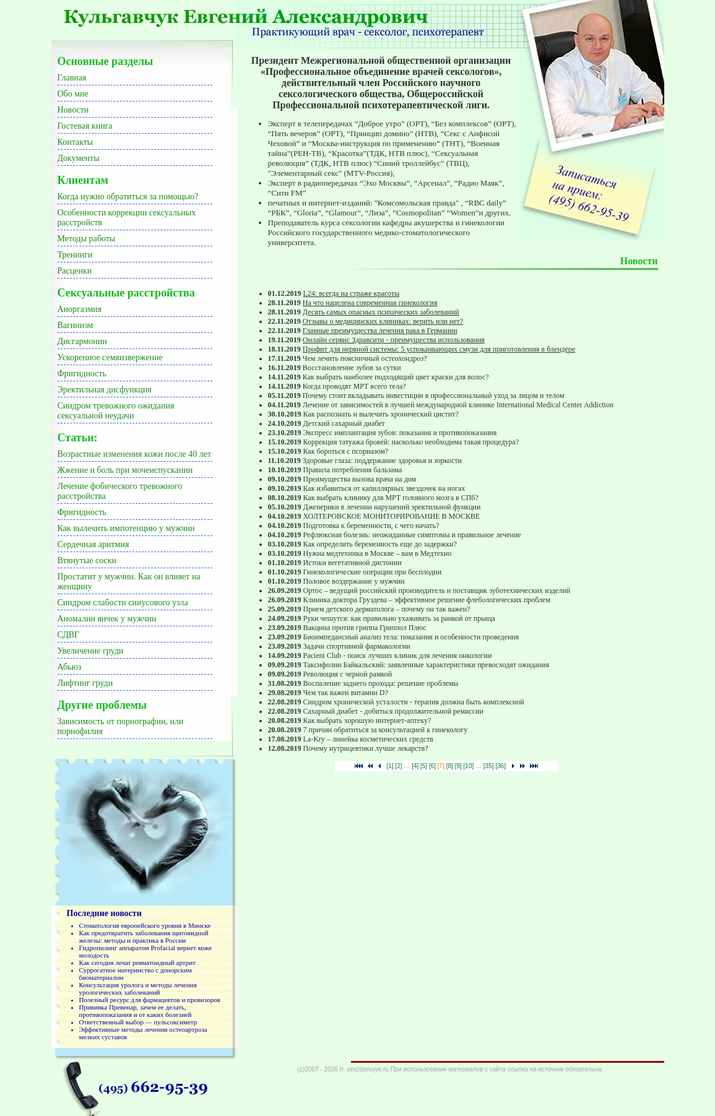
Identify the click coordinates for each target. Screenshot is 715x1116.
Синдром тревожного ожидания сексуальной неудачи (116, 410)
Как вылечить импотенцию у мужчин (126, 528)
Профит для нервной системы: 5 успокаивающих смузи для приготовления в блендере (439, 349)
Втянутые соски (87, 560)
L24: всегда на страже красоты (351, 293)
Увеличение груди (91, 650)
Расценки (75, 270)
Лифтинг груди (85, 683)
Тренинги (75, 254)
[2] (398, 766)
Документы (79, 158)
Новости (73, 110)
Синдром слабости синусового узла (123, 602)
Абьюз (70, 667)
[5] (423, 766)
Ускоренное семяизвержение (110, 357)
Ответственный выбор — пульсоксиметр (138, 1022)
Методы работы (87, 238)
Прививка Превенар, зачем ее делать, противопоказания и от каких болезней (135, 1010)
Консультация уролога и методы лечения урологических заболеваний (138, 988)
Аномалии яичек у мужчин (107, 618)
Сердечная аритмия (93, 544)
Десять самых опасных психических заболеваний (381, 312)
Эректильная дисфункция (105, 389)
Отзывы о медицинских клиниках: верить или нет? (383, 321)
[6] (432, 766)
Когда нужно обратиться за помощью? (128, 196)
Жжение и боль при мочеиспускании (125, 470)
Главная (72, 77)
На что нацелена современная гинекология (370, 302)
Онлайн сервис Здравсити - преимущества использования (394, 339)
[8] (449, 766)
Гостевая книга (85, 126)
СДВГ (69, 634)
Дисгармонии (82, 341)
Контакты (75, 142)
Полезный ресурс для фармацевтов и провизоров (149, 999)
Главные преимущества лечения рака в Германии (380, 330)
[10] (469, 766)
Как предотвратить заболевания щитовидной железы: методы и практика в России (144, 936)
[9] (458, 766)
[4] (415, 766)
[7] (441, 766)
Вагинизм (75, 325)
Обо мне (73, 93)
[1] (390, 766)
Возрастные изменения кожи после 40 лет (135, 454)
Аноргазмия (80, 309)
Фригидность (82, 373)
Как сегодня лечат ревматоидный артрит (137, 962)
